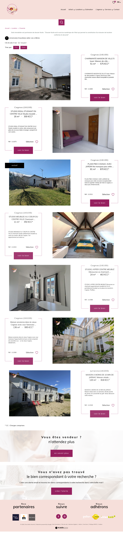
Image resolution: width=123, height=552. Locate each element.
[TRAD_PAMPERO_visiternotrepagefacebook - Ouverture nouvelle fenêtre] (58, 537)
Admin (80, 545)
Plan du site (64, 545)
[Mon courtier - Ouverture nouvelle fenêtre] (32, 538)
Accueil (63, 10)
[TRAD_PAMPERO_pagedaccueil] (13, 14)
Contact (116, 10)
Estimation (89, 10)
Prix (16, 68)
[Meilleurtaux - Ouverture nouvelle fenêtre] (24, 538)
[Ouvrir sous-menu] (74, 9)
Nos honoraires (56, 545)
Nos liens (85, 545)
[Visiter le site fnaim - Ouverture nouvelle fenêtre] (95, 537)
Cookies (100, 545)
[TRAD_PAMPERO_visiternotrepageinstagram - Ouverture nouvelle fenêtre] (64, 537)
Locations (79, 10)
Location (14, 49)
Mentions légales (73, 545)
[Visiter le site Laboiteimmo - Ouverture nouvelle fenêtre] (61, 549)
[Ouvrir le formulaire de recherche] (61, 22)
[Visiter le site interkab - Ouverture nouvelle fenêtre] (108, 537)
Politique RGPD (93, 545)
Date (23, 68)
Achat (71, 10)
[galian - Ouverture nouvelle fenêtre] (86, 537)
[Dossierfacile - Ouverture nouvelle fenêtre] (16, 538)
